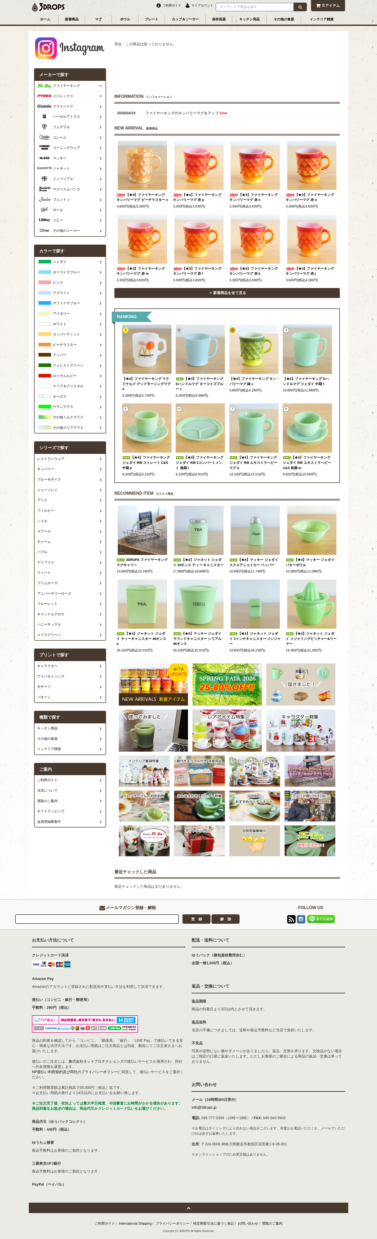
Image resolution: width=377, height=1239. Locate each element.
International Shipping (135, 1223)
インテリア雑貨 (322, 19)
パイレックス (63, 96)
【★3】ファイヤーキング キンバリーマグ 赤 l (197, 271)
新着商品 (72, 19)
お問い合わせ (248, 1223)
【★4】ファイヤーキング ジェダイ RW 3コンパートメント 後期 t (199, 463)
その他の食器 (284, 19)
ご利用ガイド (105, 1223)
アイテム (328, 5)
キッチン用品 (249, 19)
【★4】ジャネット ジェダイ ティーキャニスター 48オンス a (141, 639)
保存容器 (219, 19)
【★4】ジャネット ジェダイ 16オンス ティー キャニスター (198, 562)
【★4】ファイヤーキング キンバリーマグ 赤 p (197, 197)
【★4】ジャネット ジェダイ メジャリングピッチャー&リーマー (311, 639)
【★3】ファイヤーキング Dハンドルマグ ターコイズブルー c (199, 384)
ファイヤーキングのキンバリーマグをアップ (186, 113)
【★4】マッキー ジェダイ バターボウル (310, 562)
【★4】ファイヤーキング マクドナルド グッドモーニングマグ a (146, 384)
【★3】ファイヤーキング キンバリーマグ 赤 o (253, 197)
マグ (98, 19)
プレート (151, 19)
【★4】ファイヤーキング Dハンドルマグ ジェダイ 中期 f (306, 381)
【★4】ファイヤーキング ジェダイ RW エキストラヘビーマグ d (253, 463)
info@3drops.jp (204, 1107)
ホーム (45, 19)
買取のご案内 (272, 1223)
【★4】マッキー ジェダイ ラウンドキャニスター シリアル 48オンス (197, 639)
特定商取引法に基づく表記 (213, 1223)
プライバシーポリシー (173, 1223)
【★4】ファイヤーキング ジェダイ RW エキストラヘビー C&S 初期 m (307, 463)
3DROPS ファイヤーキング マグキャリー (142, 562)
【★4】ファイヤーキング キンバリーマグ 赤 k (253, 271)
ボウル (125, 19)
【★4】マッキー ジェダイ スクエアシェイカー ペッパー (253, 562)
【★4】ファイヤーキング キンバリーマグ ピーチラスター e (142, 197)
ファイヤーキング (66, 86)
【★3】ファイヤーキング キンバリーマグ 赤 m (141, 271)
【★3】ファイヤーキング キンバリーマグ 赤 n (310, 197)
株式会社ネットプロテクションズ (96, 1061)
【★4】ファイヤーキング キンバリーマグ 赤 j (310, 271)
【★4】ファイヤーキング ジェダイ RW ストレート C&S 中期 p (146, 463)
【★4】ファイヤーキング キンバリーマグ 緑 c (252, 381)
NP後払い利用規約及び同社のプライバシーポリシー (75, 1072)
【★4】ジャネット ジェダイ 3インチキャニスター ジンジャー (255, 639)
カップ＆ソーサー (185, 19)
